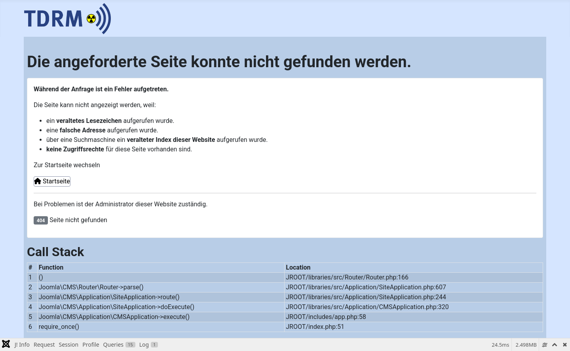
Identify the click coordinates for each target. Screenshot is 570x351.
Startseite (52, 181)
